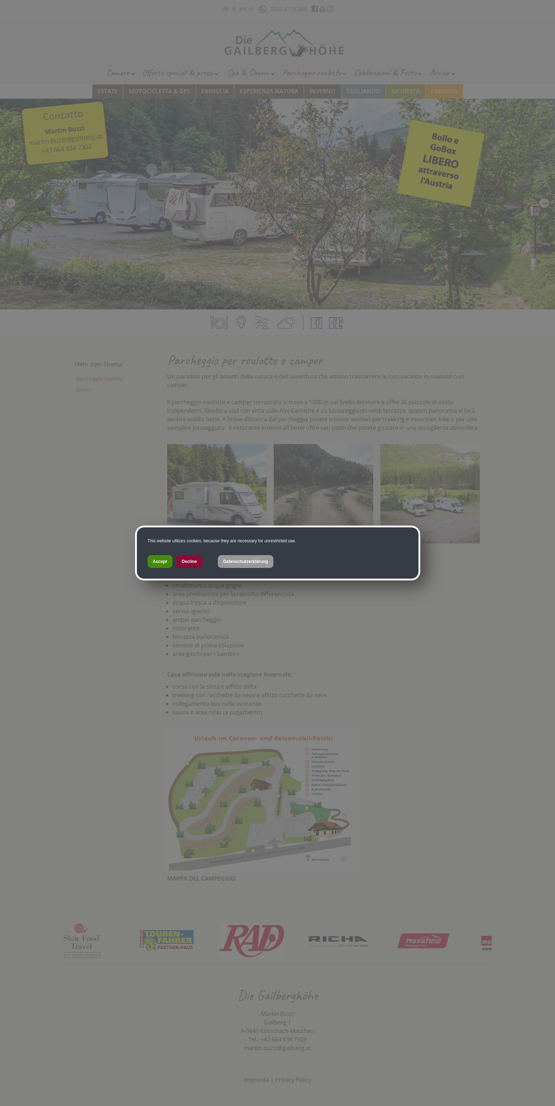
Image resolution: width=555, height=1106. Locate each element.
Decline (189, 561)
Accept (160, 561)
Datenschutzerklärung (245, 561)
